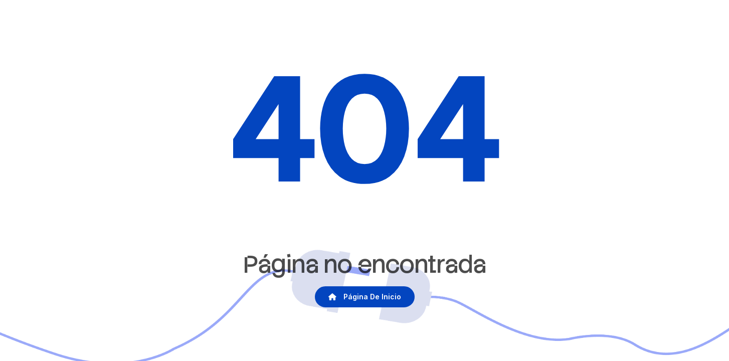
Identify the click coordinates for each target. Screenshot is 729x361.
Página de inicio (364, 296)
